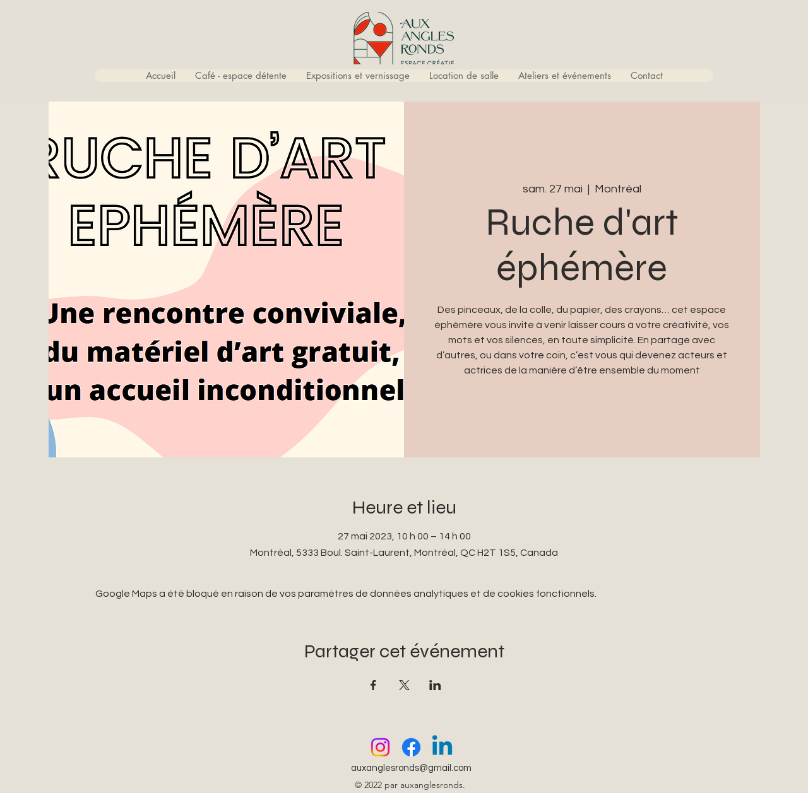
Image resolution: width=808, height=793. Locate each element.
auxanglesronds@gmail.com (411, 768)
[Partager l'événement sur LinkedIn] (435, 685)
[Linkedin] (442, 747)
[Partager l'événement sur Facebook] (373, 685)
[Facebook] (411, 747)
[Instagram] (380, 747)
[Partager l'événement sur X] (404, 685)
